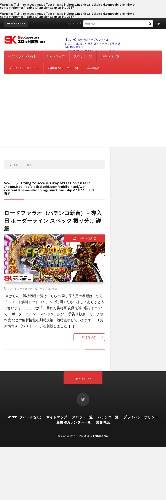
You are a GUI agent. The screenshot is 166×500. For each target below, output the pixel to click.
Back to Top (83, 379)
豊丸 (54, 288)
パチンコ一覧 (110, 56)
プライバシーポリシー (24, 68)
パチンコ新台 (87, 238)
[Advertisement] (83, 115)
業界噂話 (93, 68)
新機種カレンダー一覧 (63, 68)
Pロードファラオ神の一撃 (23, 288)
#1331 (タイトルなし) (23, 56)
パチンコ (45, 288)
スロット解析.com (96, 436)
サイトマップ (56, 56)
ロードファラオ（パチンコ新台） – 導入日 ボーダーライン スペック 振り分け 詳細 (53, 220)
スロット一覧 (83, 56)
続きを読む (89, 337)
